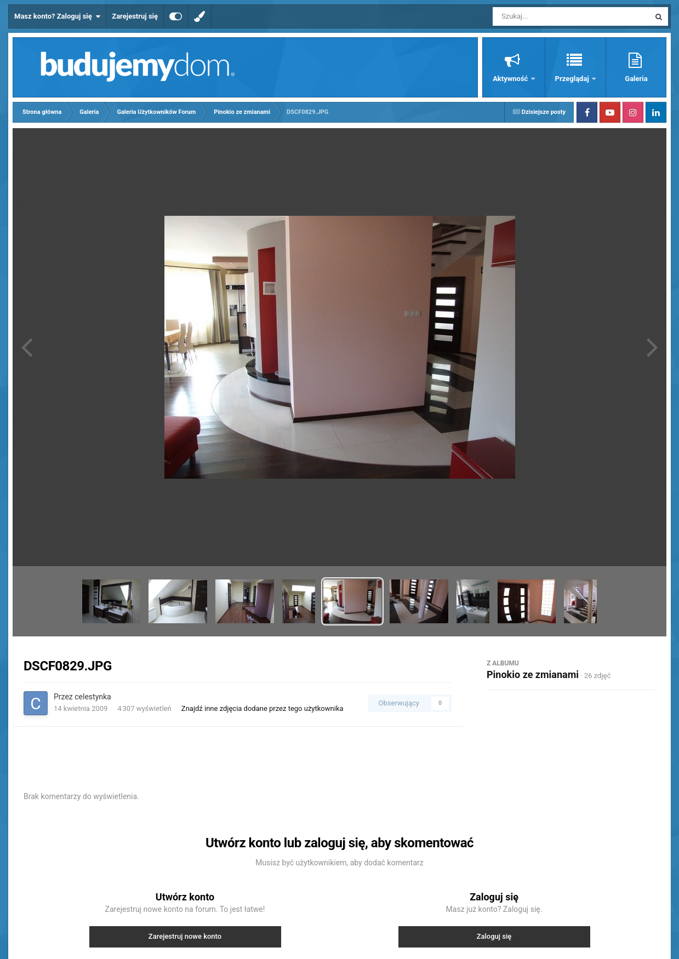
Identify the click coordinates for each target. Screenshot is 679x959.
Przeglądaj (573, 78)
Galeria (636, 78)
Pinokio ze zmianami (533, 674)
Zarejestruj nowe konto (185, 936)
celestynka (93, 696)
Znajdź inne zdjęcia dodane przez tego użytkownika (262, 708)
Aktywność (511, 78)
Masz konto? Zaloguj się (57, 16)
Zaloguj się (494, 936)
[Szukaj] (546, 16)
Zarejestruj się (135, 16)
